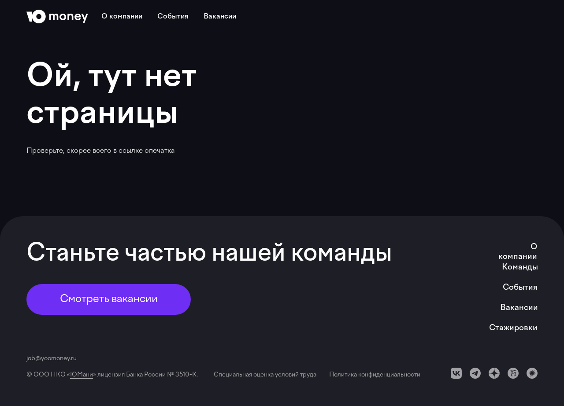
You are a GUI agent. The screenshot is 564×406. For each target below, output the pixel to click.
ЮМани (81, 375)
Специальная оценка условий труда (266, 375)
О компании (121, 17)
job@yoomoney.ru (51, 358)
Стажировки (513, 328)
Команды (520, 267)
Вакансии (220, 17)
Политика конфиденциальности (374, 375)
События (173, 17)
